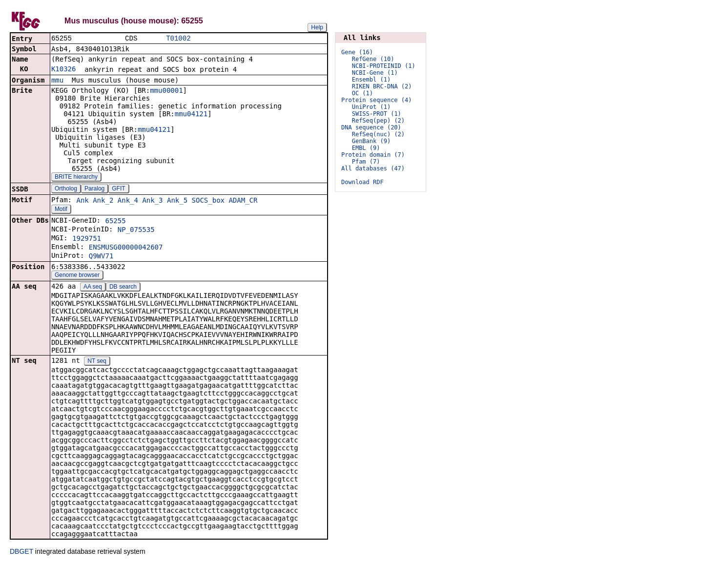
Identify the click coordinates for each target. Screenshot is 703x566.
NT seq (96, 361)
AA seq (92, 287)
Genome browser (77, 276)
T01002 (178, 38)
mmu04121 (191, 115)
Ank (82, 201)
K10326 (63, 70)
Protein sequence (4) (376, 100)
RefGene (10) (373, 59)
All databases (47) (373, 168)
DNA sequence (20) (371, 127)
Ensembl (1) (371, 79)
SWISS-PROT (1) (376, 113)
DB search (123, 287)
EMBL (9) (366, 148)
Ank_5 (177, 201)
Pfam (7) (366, 161)
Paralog (94, 189)
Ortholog (66, 189)
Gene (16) (357, 52)
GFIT (118, 189)
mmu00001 (166, 91)
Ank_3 (152, 201)
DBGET (21, 552)
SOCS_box (208, 201)
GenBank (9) (371, 141)
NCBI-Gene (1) (375, 72)
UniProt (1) (371, 107)
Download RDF (362, 182)
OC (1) (362, 93)
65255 (115, 222)
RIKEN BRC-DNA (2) (382, 86)
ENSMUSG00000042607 (126, 248)
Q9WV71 (101, 257)
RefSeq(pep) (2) (378, 120)
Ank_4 (128, 201)
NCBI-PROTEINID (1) (383, 66)
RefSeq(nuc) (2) (378, 134)
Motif (61, 210)
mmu (57, 81)
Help (317, 27)
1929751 (86, 239)
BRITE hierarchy (76, 177)
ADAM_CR (242, 201)
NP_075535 (136, 230)
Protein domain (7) (373, 154)
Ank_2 (103, 201)
